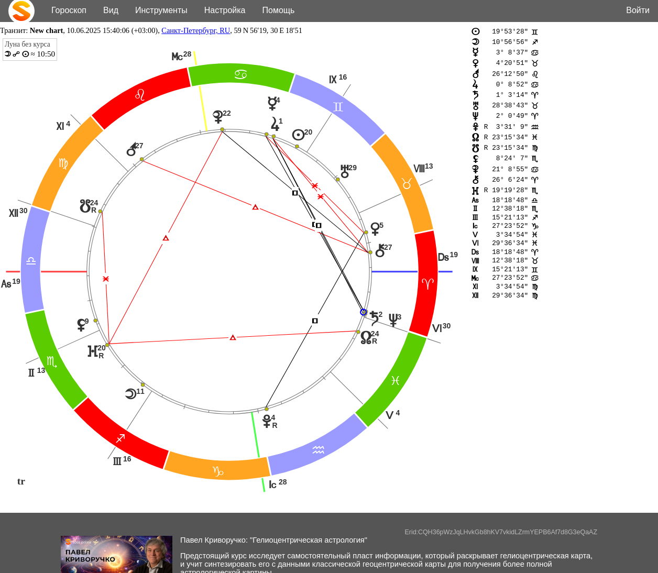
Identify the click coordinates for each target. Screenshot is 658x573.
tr (21, 481)
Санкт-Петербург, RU (195, 30)
